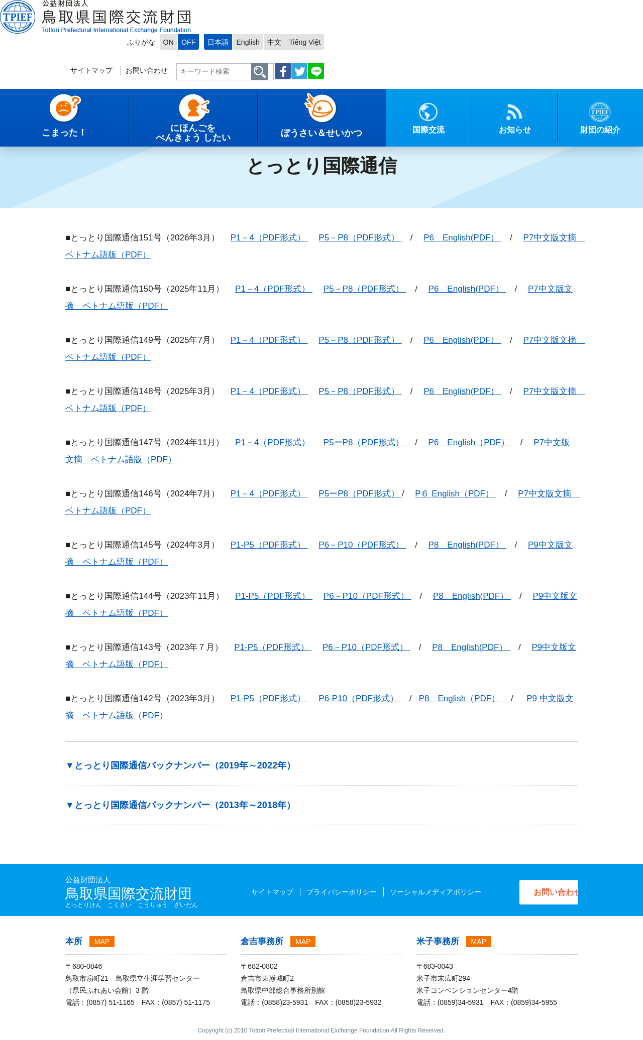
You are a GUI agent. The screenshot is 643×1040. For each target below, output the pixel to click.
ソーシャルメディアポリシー (414, 892)
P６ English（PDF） (455, 493)
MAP (102, 942)
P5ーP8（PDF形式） (365, 442)
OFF (431, 8)
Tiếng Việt (557, 8)
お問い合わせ (385, 38)
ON (410, 8)
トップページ (29, 133)
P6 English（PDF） (470, 442)
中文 (524, 8)
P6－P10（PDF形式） (362, 545)
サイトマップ (326, 38)
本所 (73, 941)
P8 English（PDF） (460, 698)
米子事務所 (437, 941)
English (496, 8)
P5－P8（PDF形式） (359, 237)
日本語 (465, 8)
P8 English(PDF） (467, 545)
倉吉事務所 (262, 941)
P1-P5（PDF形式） (269, 545)
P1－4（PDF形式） (269, 237)
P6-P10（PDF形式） (359, 698)
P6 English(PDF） (462, 237)
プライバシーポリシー (320, 892)
